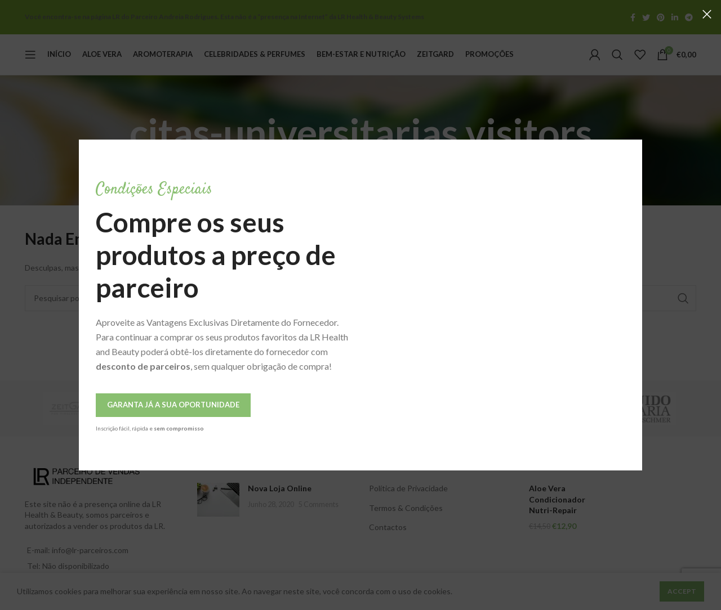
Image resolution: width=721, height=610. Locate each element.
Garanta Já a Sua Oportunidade (173, 404)
